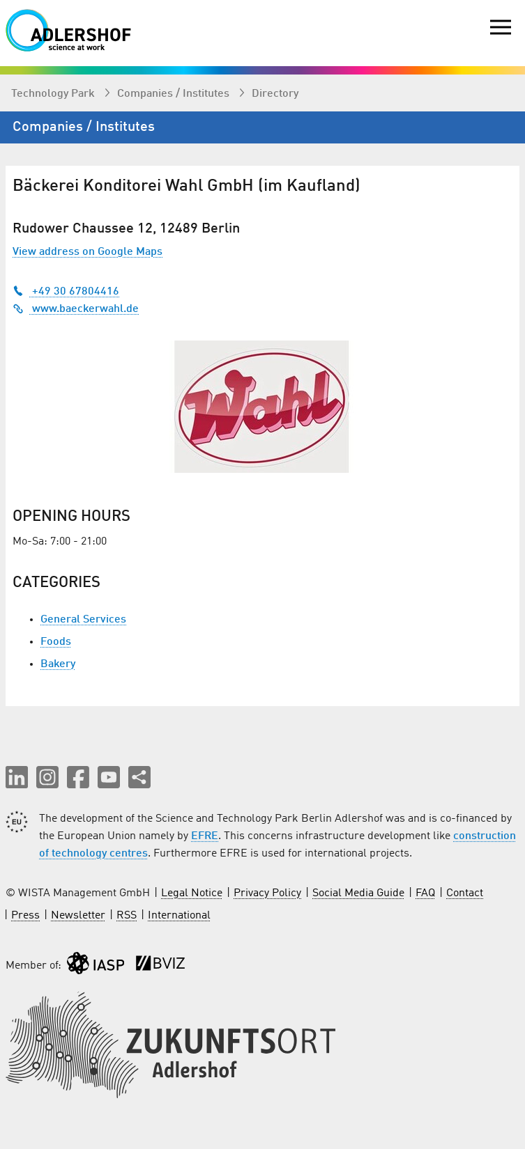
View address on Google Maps (87, 252)
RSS (126, 915)
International (179, 915)
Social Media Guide (358, 893)
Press (25, 915)
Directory (275, 94)
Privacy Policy (267, 893)
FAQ (425, 893)
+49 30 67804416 (66, 291)
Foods (55, 642)
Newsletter (78, 915)
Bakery (57, 664)
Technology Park (54, 94)
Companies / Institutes (174, 94)
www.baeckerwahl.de (76, 309)
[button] (16, 777)
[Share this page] (139, 777)
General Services (83, 619)
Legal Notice (191, 893)
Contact (464, 893)
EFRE (204, 836)
